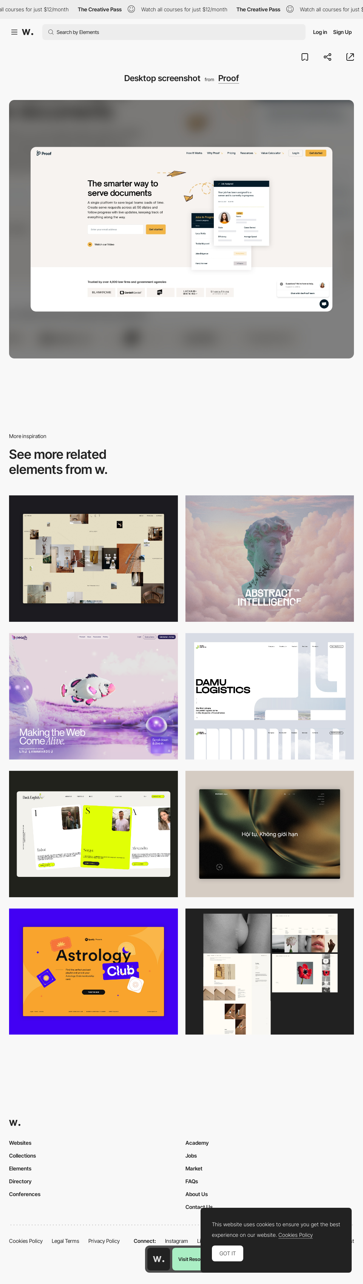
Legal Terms (65, 1241)
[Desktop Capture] (93, 972)
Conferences (24, 1194)
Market (193, 1168)
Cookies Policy (26, 1241)
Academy (197, 1142)
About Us (196, 1194)
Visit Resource (194, 1259)
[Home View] (269, 834)
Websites (20, 1142)
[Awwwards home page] (158, 1259)
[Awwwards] (27, 32)
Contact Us (199, 1207)
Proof (228, 78)
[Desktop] (269, 558)
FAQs (191, 1181)
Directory (20, 1181)
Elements (20, 1168)
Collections (22, 1155)
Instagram (176, 1241)
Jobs (191, 1155)
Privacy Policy (104, 1241)
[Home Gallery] (93, 558)
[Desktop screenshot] (269, 696)
